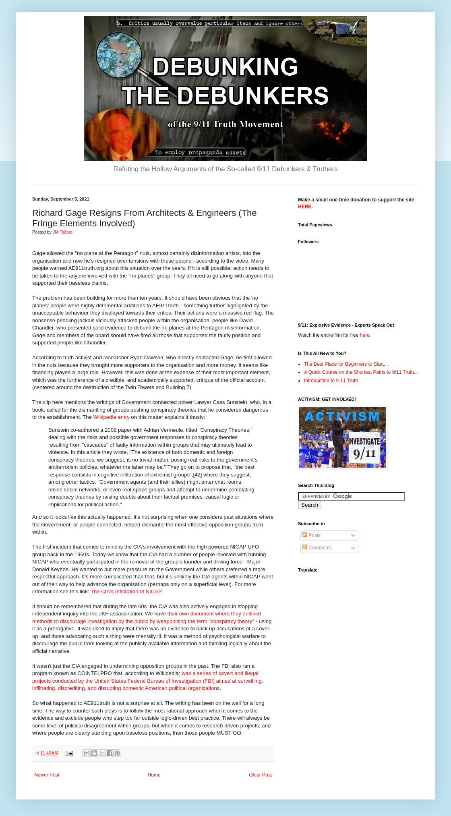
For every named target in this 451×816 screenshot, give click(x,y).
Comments (317, 548)
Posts (311, 535)
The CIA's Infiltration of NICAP (126, 591)
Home (154, 775)
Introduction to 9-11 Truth (331, 380)
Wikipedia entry (111, 417)
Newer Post (46, 775)
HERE (304, 206)
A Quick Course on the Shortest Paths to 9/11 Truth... (361, 372)
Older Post (260, 775)
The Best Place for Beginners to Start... (346, 364)
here (365, 335)
